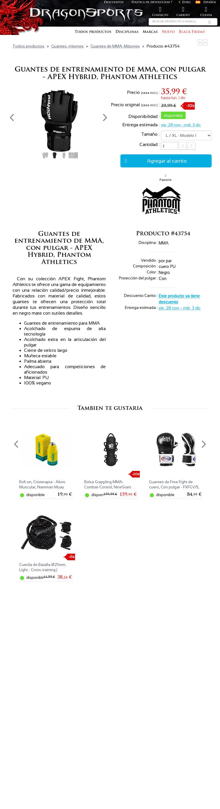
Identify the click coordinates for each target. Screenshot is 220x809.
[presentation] (11, 117)
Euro (184, 2)
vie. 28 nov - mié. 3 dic (181, 125)
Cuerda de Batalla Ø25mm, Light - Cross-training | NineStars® (42, 570)
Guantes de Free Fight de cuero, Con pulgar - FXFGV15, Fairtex (174, 487)
